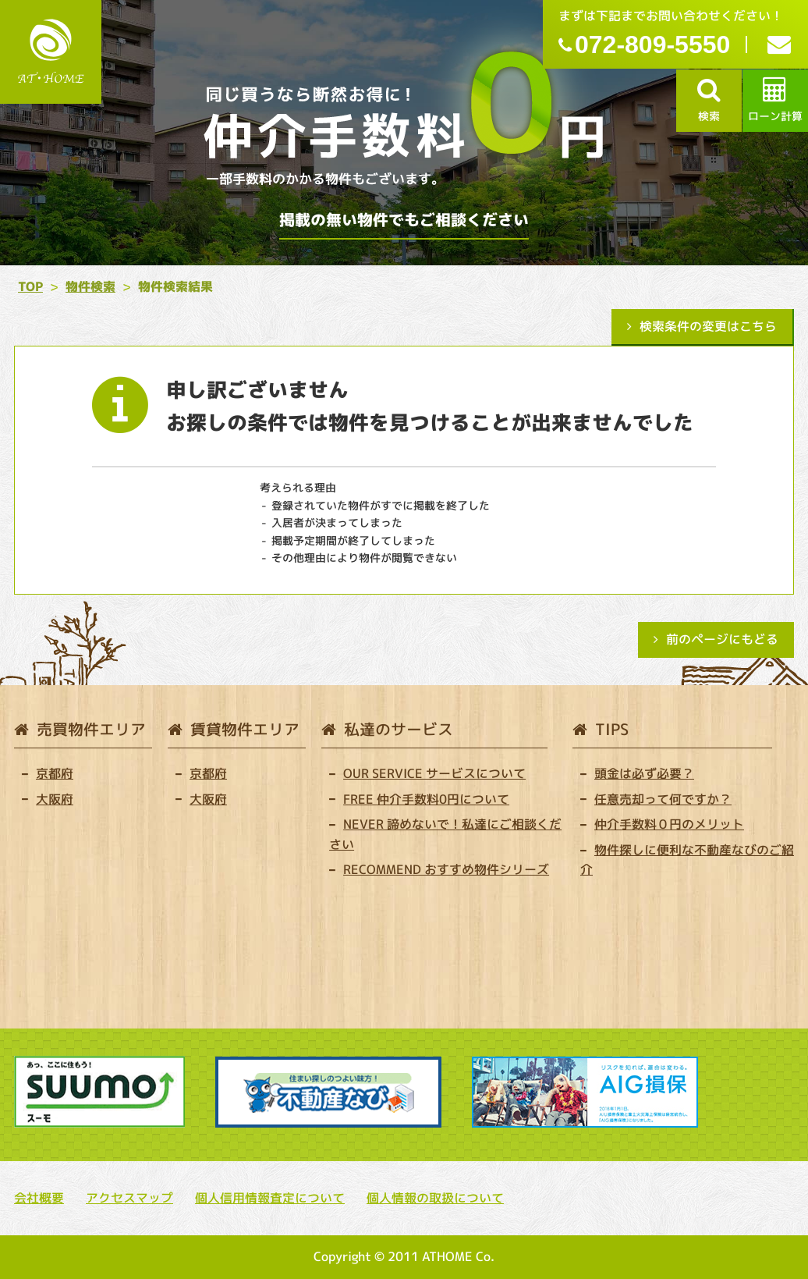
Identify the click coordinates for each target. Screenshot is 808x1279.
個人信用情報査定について (270, 1197)
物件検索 (90, 286)
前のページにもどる (722, 639)
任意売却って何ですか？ (663, 799)
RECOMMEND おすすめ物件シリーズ (446, 869)
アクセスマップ (129, 1197)
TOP (30, 286)
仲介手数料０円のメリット (669, 824)
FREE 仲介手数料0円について (426, 799)
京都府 (54, 773)
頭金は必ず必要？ (644, 773)
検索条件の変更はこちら (708, 326)
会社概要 (39, 1197)
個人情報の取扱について (435, 1197)
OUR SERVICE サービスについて (434, 773)
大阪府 (54, 799)
